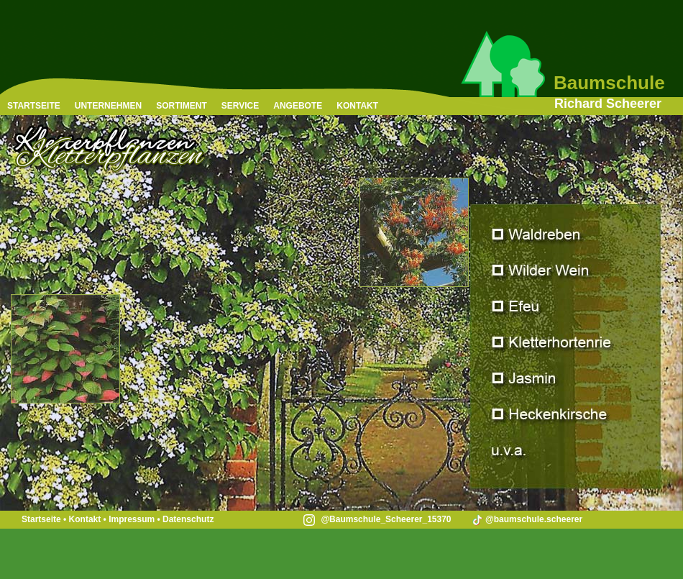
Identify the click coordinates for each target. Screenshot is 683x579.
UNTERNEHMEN (108, 106)
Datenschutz (188, 519)
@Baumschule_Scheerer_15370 (377, 519)
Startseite (41, 519)
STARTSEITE (33, 106)
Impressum (132, 519)
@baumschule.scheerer (526, 519)
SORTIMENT (181, 106)
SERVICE (240, 106)
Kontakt (85, 519)
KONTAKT (357, 106)
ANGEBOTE (297, 106)
